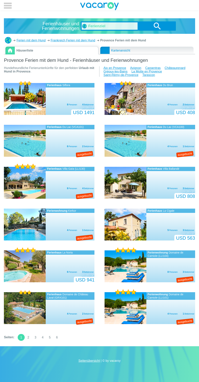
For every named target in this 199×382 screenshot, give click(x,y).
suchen (157, 26)
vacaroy (99, 7)
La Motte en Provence (147, 71)
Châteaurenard (175, 68)
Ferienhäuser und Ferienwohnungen (8, 40)
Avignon (135, 68)
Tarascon (148, 75)
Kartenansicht (120, 50)
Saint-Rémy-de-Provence (120, 75)
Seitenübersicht (89, 360)
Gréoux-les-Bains (115, 71)
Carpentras (153, 68)
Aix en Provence (114, 68)
